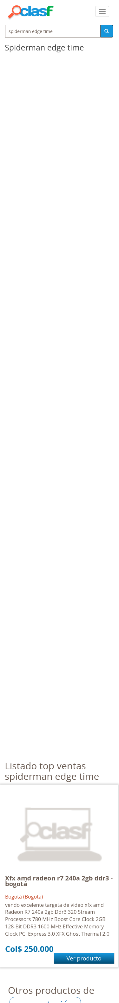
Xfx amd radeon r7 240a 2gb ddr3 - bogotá (59, 881)
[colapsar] (102, 11)
